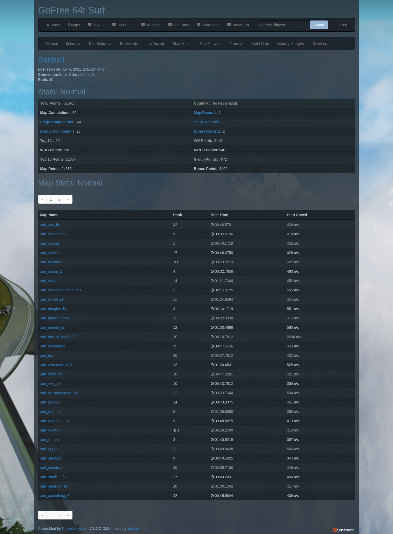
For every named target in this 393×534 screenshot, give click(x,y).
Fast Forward (211, 44)
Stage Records (206, 122)
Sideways (73, 44)
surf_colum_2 (51, 271)
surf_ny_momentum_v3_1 (61, 393)
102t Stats (122, 25)
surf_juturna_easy (54, 318)
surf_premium (51, 411)
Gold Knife (260, 44)
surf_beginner (51, 262)
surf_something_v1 (55, 496)
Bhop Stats (208, 25)
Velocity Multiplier (291, 44)
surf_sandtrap (51, 467)
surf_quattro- (50, 430)
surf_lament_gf (52, 327)
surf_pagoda (50, 402)
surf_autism (49, 243)
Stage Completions (56, 122)
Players (96, 25)
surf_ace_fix (50, 225)
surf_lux (46, 355)
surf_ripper (49, 449)
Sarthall (51, 60)
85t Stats (150, 25)
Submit (319, 25)
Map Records (205, 113)
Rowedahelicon (74, 528)
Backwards (129, 44)
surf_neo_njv (50, 383)
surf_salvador (51, 458)
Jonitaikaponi (138, 528)
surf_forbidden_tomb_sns (60, 290)
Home (53, 25)
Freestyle (236, 44)
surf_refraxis (50, 439)
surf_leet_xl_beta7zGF (58, 337)
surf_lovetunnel (52, 346)
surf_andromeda (53, 234)
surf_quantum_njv (54, 421)
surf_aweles (50, 253)
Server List (238, 25)
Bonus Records (207, 131)
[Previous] (42, 199)
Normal (52, 44)
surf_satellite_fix (53, 477)
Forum (341, 25)
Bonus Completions (57, 131)
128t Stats (178, 25)
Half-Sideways (100, 44)
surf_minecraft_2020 (57, 365)
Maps (74, 25)
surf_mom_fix (51, 374)
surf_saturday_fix (54, 486)
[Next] (68, 199)
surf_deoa (48, 281)
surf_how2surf (51, 299)
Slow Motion (182, 44)
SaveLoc (320, 44)
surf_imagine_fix (53, 309)
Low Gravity (155, 44)
